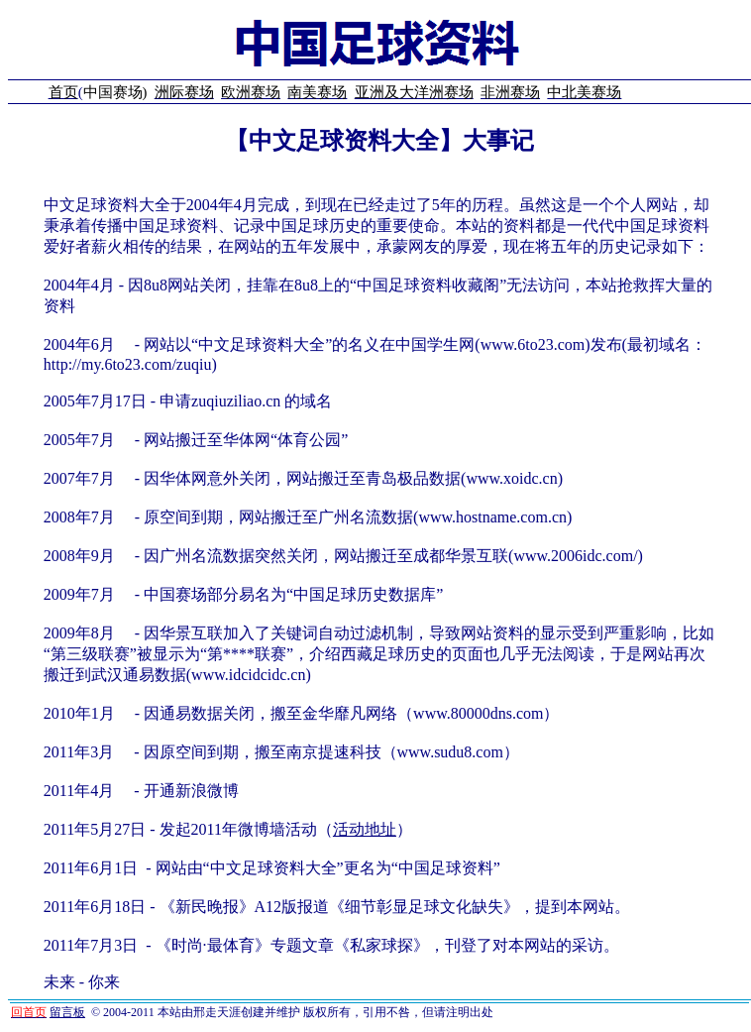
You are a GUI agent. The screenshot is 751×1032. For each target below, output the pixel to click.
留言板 (67, 1012)
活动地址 (364, 829)
